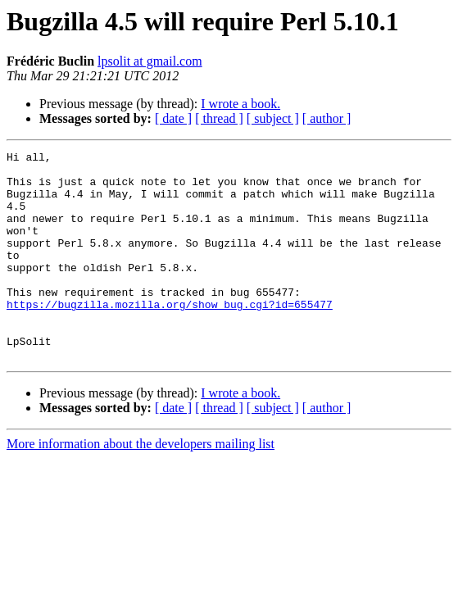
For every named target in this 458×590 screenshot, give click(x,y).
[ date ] (173, 118)
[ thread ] (219, 118)
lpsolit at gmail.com (149, 61)
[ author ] (326, 118)
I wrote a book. (240, 104)
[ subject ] (273, 118)
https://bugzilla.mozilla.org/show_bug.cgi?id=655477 (170, 336)
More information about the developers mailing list (140, 485)
